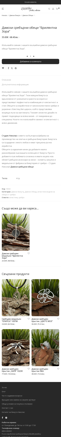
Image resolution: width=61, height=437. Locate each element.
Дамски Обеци (27, 15)
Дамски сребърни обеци (22, 166)
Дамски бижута (14, 15)
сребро (21, 197)
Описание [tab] (6, 80)
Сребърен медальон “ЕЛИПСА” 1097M (11, 320)
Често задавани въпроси (12, 396)
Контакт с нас (7, 408)
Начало (4, 15)
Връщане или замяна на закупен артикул (18, 400)
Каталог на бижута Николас (13, 412)
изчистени (13, 197)
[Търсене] (49, 9)
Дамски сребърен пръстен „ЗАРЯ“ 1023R (12, 370)
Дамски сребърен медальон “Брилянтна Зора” (12, 255)
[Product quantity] (30, 56)
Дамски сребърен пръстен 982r (40, 370)
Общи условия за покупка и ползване (17, 404)
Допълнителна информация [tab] (15, 84)
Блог (4, 391)
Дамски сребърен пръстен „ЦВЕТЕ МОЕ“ (42, 320)
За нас (4, 387)
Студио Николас (9, 135)
